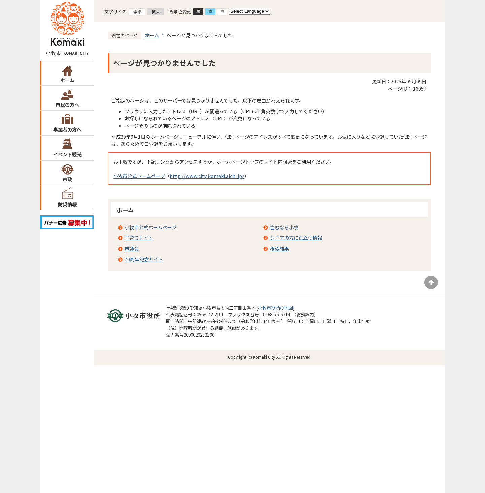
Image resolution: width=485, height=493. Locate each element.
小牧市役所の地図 (275, 307)
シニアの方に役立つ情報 (296, 237)
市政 (67, 179)
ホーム (67, 79)
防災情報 (67, 204)
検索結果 (279, 248)
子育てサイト (139, 237)
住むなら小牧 (284, 227)
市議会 (132, 248)
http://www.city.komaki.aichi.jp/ (207, 175)
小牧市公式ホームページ (139, 175)
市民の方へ (67, 104)
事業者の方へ (67, 129)
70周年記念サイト (144, 259)
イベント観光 (67, 154)
